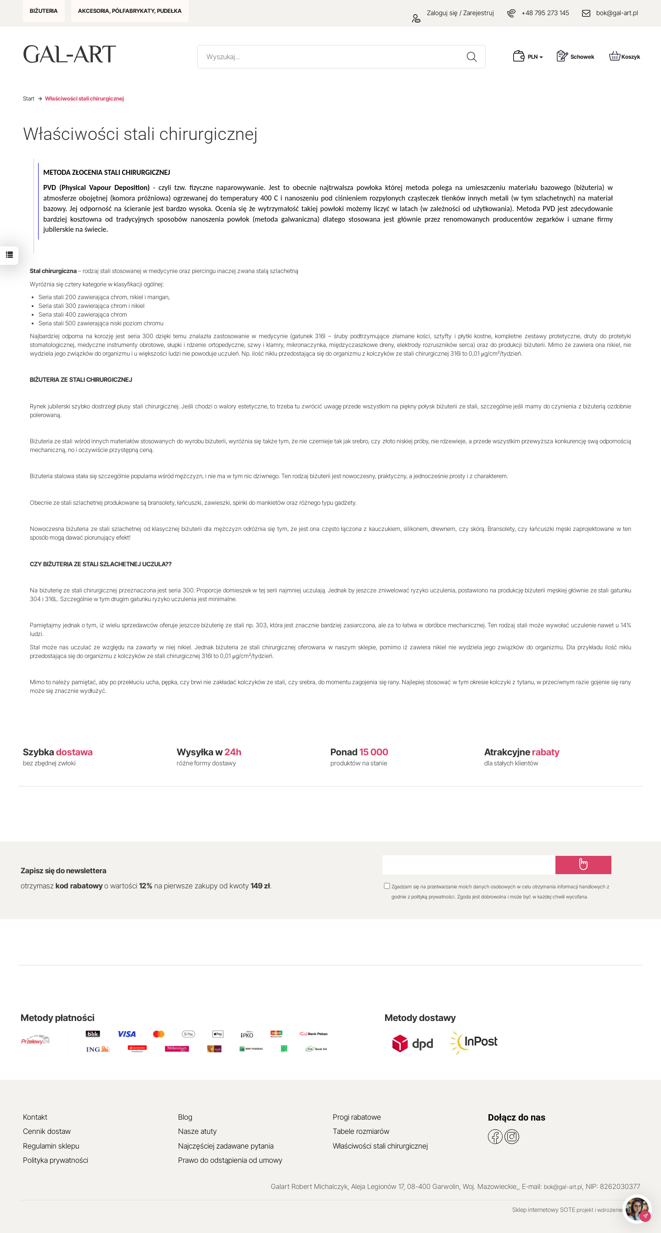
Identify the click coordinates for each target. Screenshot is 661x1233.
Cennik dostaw (47, 1131)
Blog (185, 1116)
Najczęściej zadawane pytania (226, 1145)
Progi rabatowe (357, 1116)
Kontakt (35, 1116)
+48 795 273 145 (545, 13)
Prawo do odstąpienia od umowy (230, 1160)
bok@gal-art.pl (617, 13)
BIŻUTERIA (44, 10)
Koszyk (624, 55)
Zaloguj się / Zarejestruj (453, 13)
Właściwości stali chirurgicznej (380, 1145)
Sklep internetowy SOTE (543, 1209)
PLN (535, 56)
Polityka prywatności (55, 1160)
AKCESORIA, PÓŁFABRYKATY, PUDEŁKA (130, 10)
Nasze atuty (197, 1131)
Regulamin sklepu (51, 1145)
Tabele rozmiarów (361, 1131)
